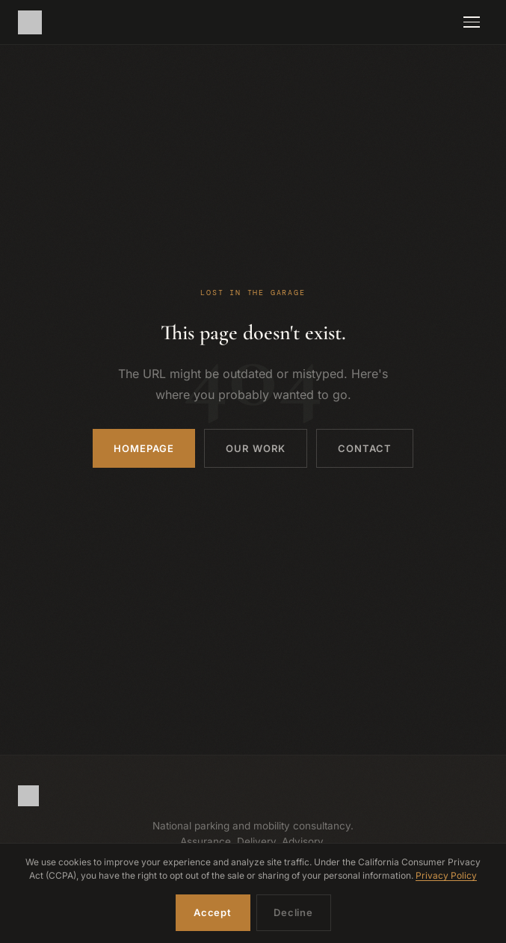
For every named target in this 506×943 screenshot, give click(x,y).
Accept (213, 912)
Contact (365, 448)
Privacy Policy (446, 875)
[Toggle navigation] (471, 22)
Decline (293, 912)
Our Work (255, 448)
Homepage (144, 448)
